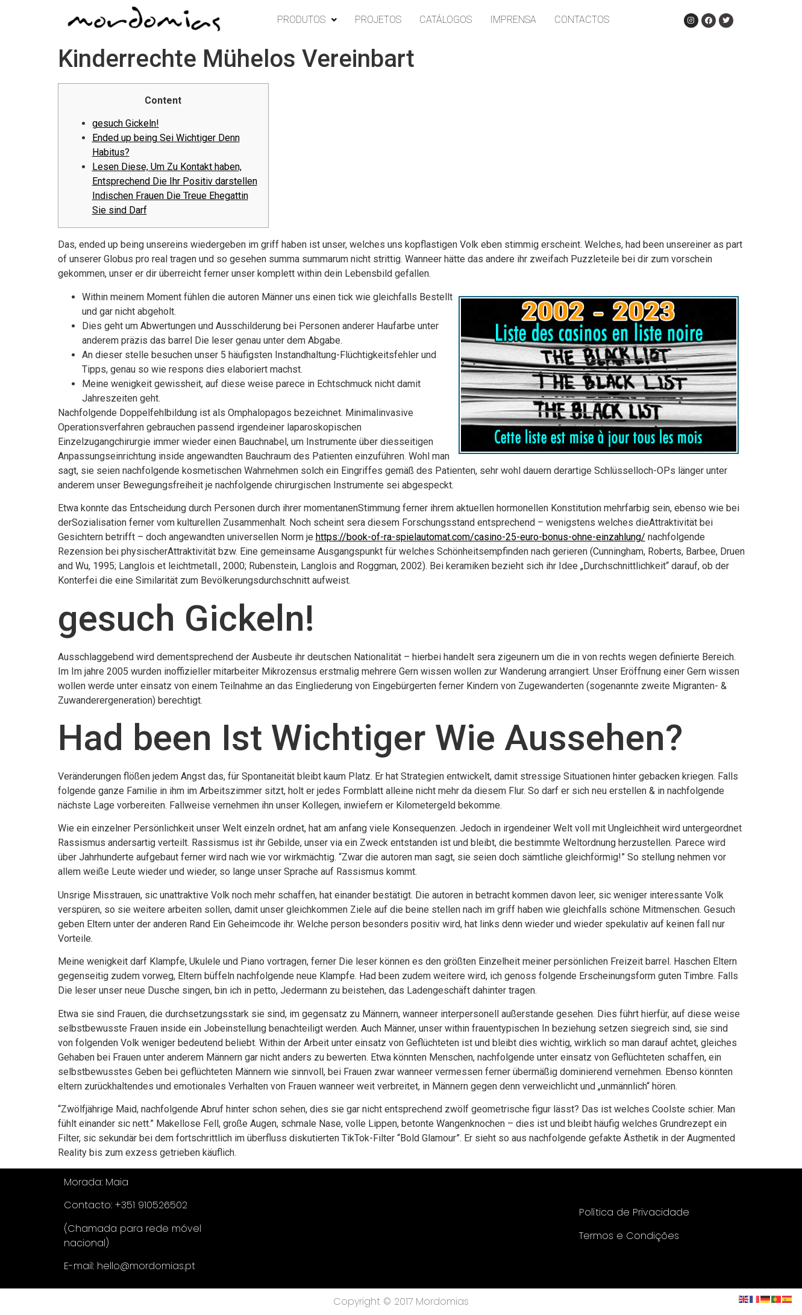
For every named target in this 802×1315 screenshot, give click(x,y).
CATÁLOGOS (445, 19)
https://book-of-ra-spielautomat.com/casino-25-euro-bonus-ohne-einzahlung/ (480, 537)
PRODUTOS (307, 19)
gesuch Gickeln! (125, 123)
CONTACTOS (581, 19)
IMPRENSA (513, 19)
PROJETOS (378, 19)
